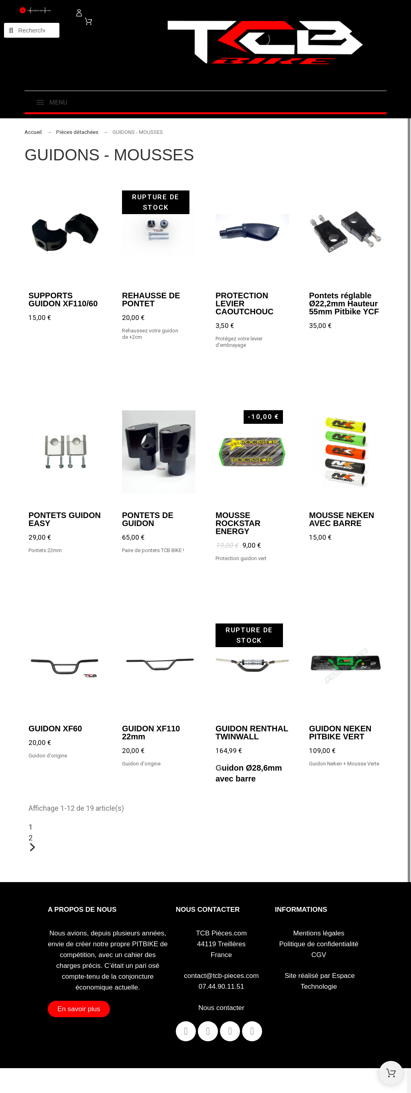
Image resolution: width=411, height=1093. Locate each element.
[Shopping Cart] (391, 1073)
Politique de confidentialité (319, 944)
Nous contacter (221, 1008)
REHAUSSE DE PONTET (151, 299)
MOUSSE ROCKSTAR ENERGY (238, 522)
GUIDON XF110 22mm (151, 732)
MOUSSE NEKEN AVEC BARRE (341, 518)
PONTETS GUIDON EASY (64, 518)
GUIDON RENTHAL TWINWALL (252, 732)
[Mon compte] (79, 13)
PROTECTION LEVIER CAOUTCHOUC (244, 303)
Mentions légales (318, 933)
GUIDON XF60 (55, 728)
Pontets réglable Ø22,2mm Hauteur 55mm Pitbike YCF (344, 303)
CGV (318, 955)
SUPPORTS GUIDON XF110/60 (63, 299)
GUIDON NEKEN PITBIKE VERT (340, 732)
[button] (79, 1009)
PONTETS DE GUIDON (147, 518)
